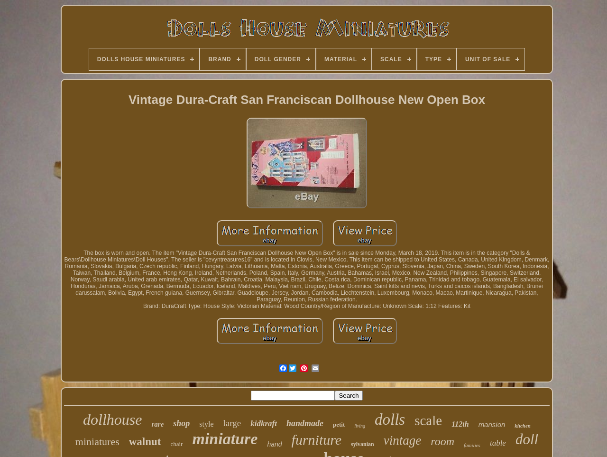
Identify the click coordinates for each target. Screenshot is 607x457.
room (442, 441)
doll (526, 439)
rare (157, 424)
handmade (304, 423)
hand (274, 444)
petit (339, 424)
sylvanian (362, 444)
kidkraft (263, 423)
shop (181, 423)
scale (428, 420)
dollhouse (112, 419)
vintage (402, 440)
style (206, 424)
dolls (390, 419)
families (472, 445)
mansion (492, 424)
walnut (145, 442)
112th (460, 424)
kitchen (523, 426)
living (359, 426)
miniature (225, 439)
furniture (317, 440)
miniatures (97, 442)
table (498, 443)
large (232, 423)
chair (176, 444)
